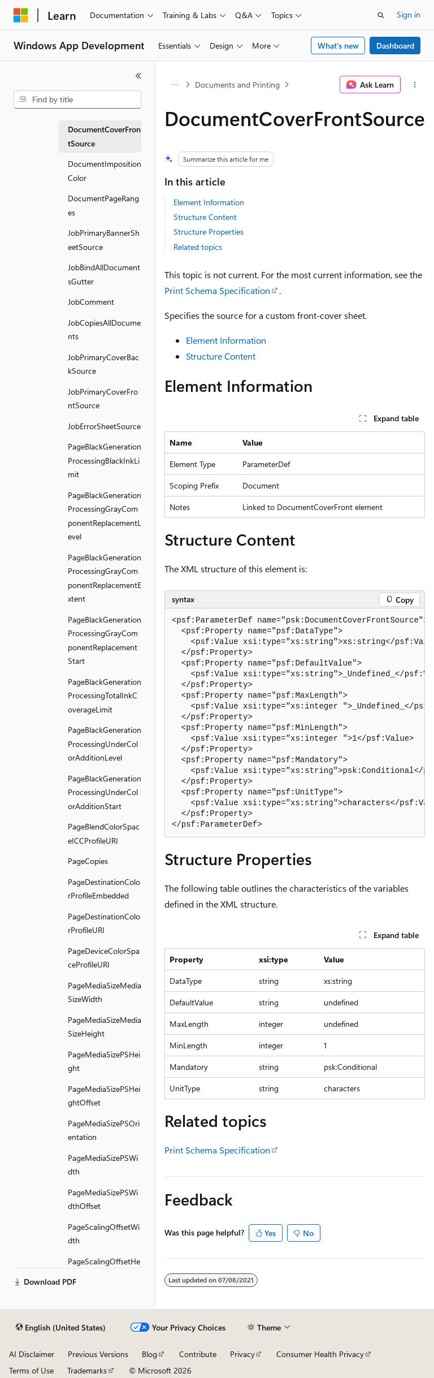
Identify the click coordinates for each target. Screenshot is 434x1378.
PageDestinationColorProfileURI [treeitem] (104, 923)
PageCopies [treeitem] (88, 861)
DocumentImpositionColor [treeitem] (104, 170)
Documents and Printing (237, 84)
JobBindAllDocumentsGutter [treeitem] (104, 274)
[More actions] (415, 85)
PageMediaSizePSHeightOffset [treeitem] (104, 1095)
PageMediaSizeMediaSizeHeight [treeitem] (104, 1026)
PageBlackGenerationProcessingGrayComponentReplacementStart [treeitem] (104, 640)
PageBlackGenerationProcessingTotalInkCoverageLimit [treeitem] (104, 695)
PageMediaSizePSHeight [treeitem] (104, 1061)
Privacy (242, 1354)
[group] (294, 722)
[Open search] (381, 15)
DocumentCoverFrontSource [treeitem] (104, 136)
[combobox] (77, 99)
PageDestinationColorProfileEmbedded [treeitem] (104, 888)
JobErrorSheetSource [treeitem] (104, 426)
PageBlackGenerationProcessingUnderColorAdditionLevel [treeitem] (104, 743)
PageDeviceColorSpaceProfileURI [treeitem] (104, 957)
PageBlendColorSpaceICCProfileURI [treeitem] (104, 833)
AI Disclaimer (31, 1354)
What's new (338, 45)
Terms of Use (31, 1370)
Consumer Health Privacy (320, 1354)
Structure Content (205, 216)
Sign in (408, 14)
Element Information (208, 202)
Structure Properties (208, 231)
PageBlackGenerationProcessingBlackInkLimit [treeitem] (104, 460)
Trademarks (87, 1370)
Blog (149, 1354)
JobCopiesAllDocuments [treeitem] (104, 329)
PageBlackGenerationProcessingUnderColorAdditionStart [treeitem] (104, 792)
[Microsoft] (21, 15)
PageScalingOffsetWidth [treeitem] (104, 1233)
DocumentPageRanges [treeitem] (103, 205)
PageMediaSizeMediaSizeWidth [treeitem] (104, 992)
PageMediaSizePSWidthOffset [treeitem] (103, 1199)
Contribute (197, 1354)
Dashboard (395, 45)
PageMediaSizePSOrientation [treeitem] (104, 1130)
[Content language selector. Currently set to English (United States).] (60, 1328)
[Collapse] (138, 76)
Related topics (197, 246)
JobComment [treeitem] (91, 301)
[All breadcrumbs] (174, 85)
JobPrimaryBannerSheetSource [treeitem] (104, 239)
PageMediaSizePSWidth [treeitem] (103, 1164)
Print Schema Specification (217, 290)
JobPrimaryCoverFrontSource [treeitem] (103, 398)
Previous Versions (98, 1354)
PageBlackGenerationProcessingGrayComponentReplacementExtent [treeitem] (104, 578)
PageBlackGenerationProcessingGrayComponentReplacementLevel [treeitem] (104, 516)
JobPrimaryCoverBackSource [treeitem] (103, 364)
